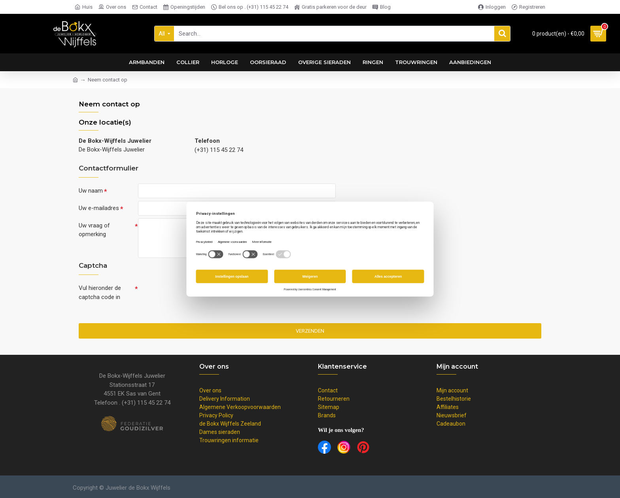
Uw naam (91, 190)
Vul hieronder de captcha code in (100, 295)
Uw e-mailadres (99, 208)
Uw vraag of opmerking (94, 231)
